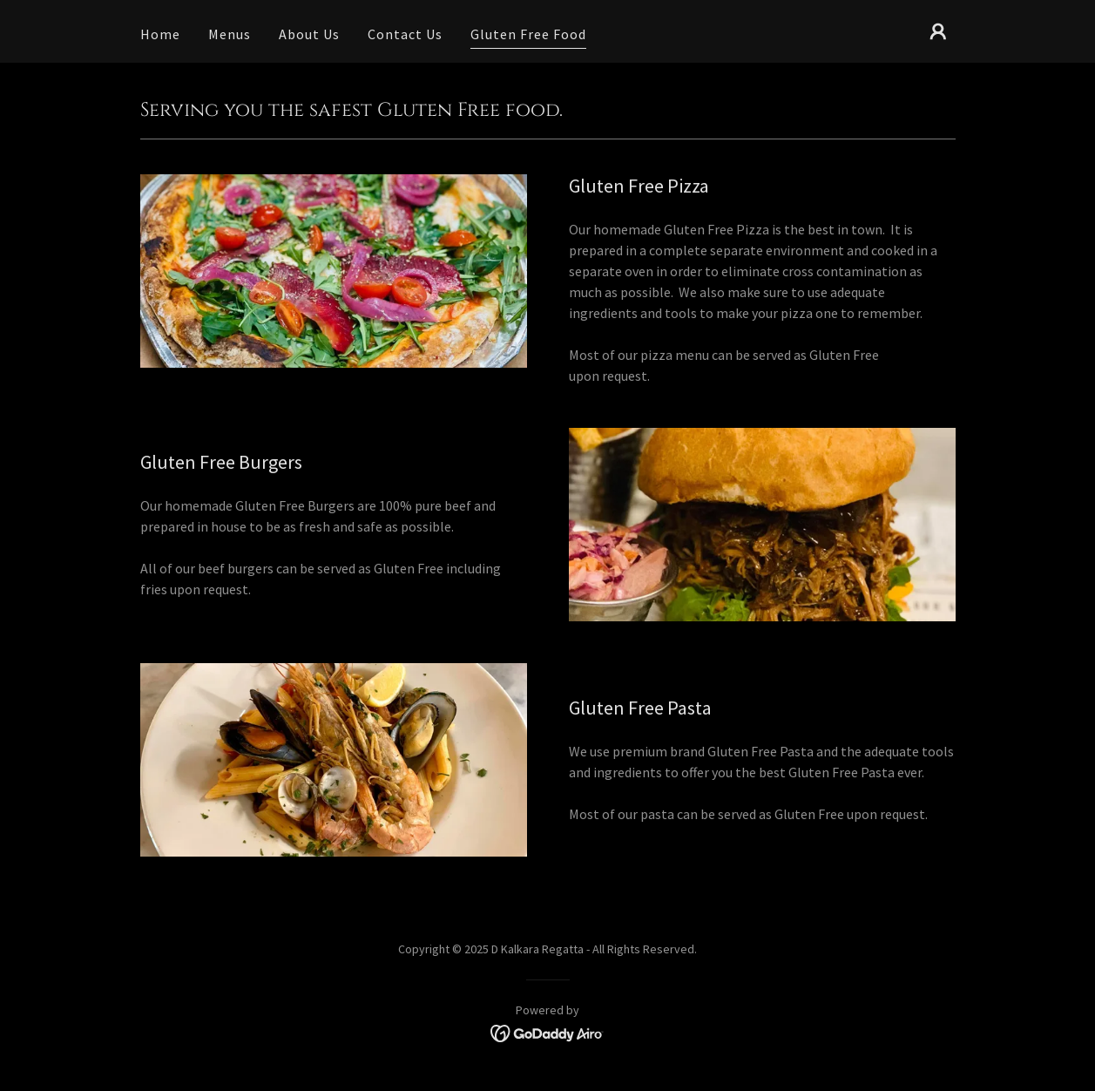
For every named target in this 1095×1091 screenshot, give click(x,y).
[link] (547, 1031)
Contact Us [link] (405, 34)
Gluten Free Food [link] (528, 34)
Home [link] (160, 34)
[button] (938, 31)
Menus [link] (229, 34)
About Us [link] (309, 34)
